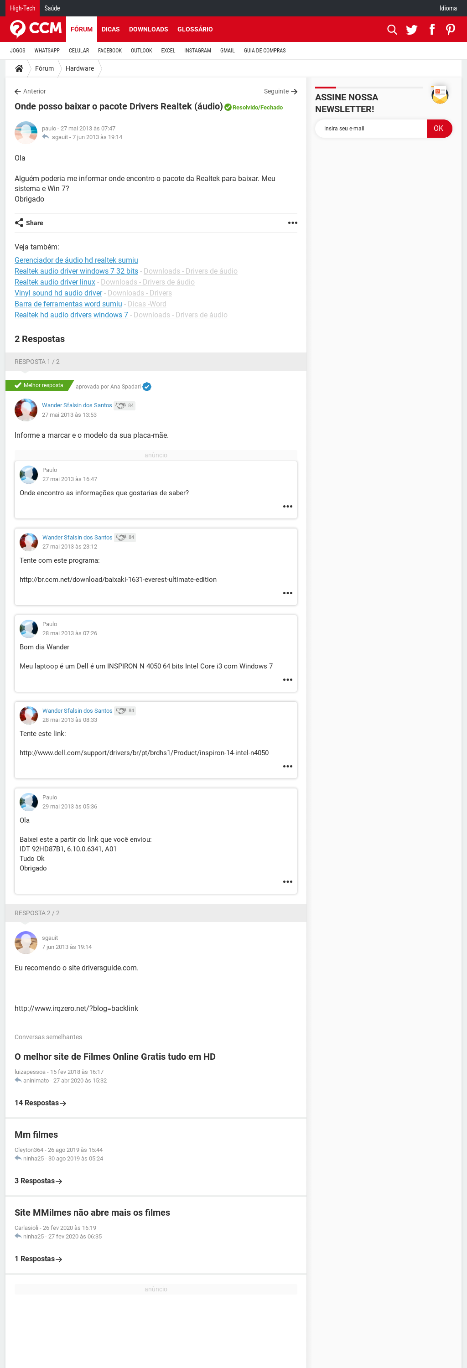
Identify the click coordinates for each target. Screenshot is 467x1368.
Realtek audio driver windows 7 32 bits (76, 271)
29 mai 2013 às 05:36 (69, 806)
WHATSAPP (47, 50)
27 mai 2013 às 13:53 (69, 414)
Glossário (195, 29)
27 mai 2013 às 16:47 (69, 479)
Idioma (448, 8)
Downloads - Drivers (140, 293)
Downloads (148, 29)
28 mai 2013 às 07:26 (69, 633)
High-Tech (22, 8)
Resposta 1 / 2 (37, 361)
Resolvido (245, 107)
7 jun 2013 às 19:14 (97, 137)
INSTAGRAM (197, 50)
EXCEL (168, 50)
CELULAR (79, 50)
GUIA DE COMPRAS (264, 50)
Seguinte (276, 91)
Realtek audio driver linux (55, 282)
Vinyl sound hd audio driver (58, 293)
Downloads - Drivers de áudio (191, 271)
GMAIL (227, 50)
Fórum (82, 29)
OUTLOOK (141, 50)
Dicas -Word (147, 304)
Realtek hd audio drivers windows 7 (71, 315)
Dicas (111, 29)
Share (34, 223)
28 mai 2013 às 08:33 (69, 719)
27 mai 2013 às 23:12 (69, 546)
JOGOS (18, 50)
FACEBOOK (110, 50)
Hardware (80, 68)
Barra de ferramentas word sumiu (68, 304)
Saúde (52, 8)
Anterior (34, 91)
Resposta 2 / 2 (37, 913)
